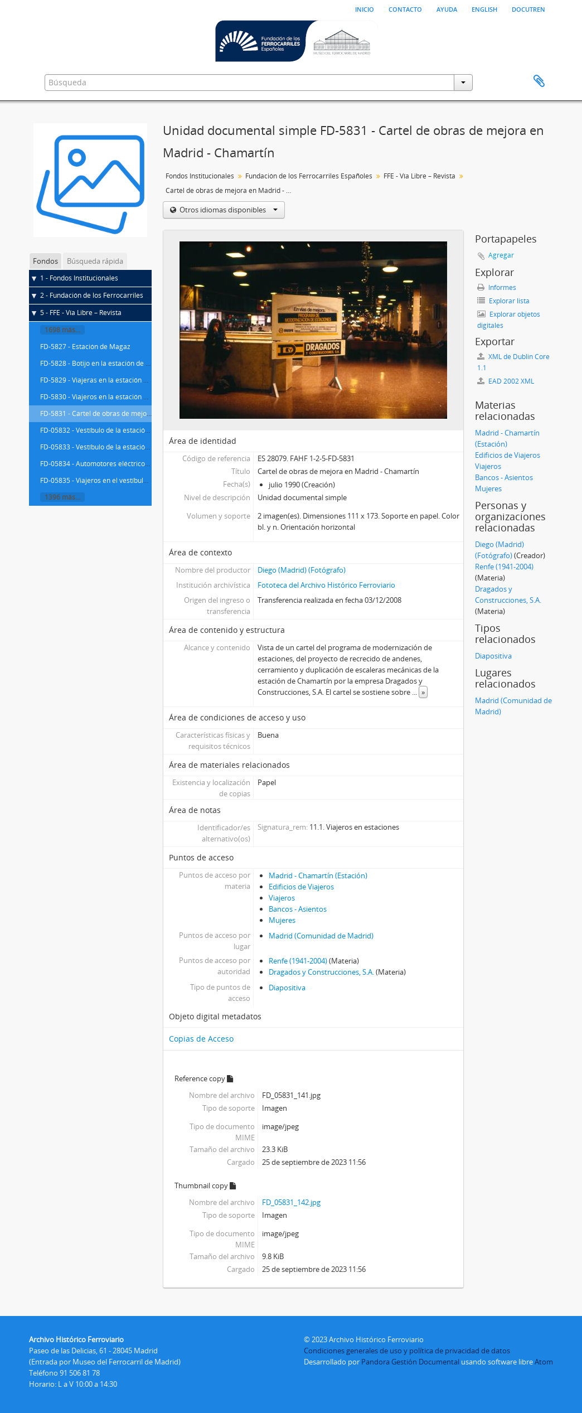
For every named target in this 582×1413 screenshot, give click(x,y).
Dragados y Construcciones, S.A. (321, 972)
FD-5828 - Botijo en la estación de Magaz (103, 363)
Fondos (45, 261)
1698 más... (62, 330)
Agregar (501, 255)
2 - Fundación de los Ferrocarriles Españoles (108, 295)
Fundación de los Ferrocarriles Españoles (308, 176)
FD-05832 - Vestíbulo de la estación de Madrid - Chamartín (130, 430)
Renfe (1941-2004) (298, 961)
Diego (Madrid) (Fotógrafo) (302, 570)
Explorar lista (503, 301)
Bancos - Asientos (298, 909)
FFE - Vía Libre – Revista (419, 176)
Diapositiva (287, 988)
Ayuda (447, 8)
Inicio (364, 8)
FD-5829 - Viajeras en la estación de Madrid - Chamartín (127, 380)
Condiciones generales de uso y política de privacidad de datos (407, 1351)
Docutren (528, 8)
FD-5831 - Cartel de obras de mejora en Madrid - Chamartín (132, 413)
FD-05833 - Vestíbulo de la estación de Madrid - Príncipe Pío (132, 447)
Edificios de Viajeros (301, 887)
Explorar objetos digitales (508, 319)
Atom (544, 1362)
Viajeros (282, 898)
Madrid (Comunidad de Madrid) (321, 936)
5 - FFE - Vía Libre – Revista (81, 312)
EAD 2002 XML (505, 381)
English (484, 8)
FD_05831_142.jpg (291, 1202)
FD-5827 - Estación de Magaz (85, 346)
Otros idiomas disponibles (228, 210)
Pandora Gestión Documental (410, 1362)
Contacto (405, 8)
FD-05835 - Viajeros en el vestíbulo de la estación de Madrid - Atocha (146, 480)
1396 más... (62, 497)
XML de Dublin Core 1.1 (513, 362)
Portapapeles (539, 81)
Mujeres (282, 920)
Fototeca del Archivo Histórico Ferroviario (326, 585)
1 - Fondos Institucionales (79, 278)
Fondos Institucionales (200, 176)
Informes (496, 287)
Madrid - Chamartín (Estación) (318, 875)
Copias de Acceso (201, 1038)
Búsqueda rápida (95, 261)
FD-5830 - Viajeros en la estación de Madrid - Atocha (121, 396)
